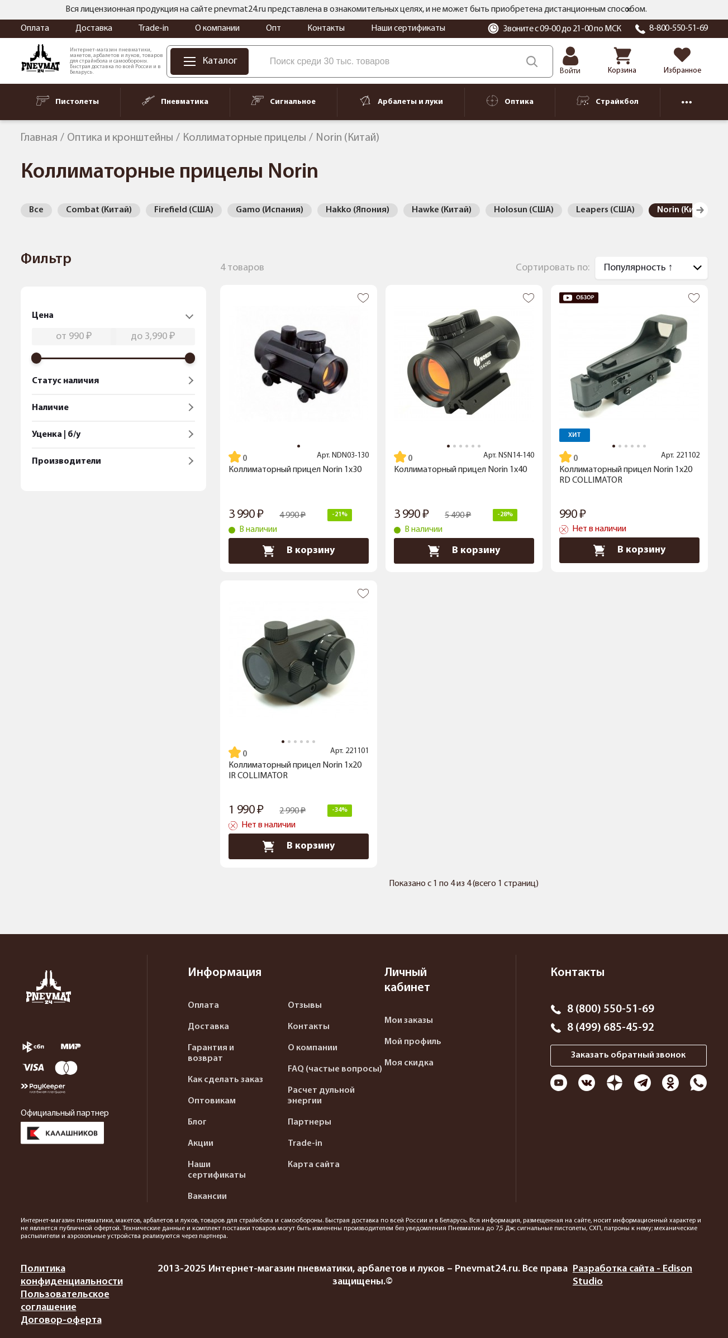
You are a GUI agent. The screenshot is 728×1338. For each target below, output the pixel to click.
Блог (197, 1122)
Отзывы (305, 1005)
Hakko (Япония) (357, 210)
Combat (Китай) (99, 210)
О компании (217, 28)
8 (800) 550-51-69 (610, 1009)
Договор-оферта (61, 1320)
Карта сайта (314, 1164)
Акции (200, 1143)
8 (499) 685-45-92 (610, 1028)
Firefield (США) (183, 210)
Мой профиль (412, 1041)
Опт (273, 28)
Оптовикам (212, 1101)
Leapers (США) (605, 210)
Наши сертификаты (408, 28)
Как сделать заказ (225, 1079)
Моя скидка (409, 1063)
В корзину (299, 551)
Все (36, 210)
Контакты (326, 28)
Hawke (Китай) (442, 210)
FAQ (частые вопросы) (335, 1069)
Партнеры (309, 1122)
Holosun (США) (524, 210)
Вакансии (207, 1196)
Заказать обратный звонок (628, 1055)
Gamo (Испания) (269, 210)
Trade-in (154, 28)
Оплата (35, 28)
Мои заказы (408, 1020)
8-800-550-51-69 (678, 28)
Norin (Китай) (684, 210)
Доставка (93, 28)
